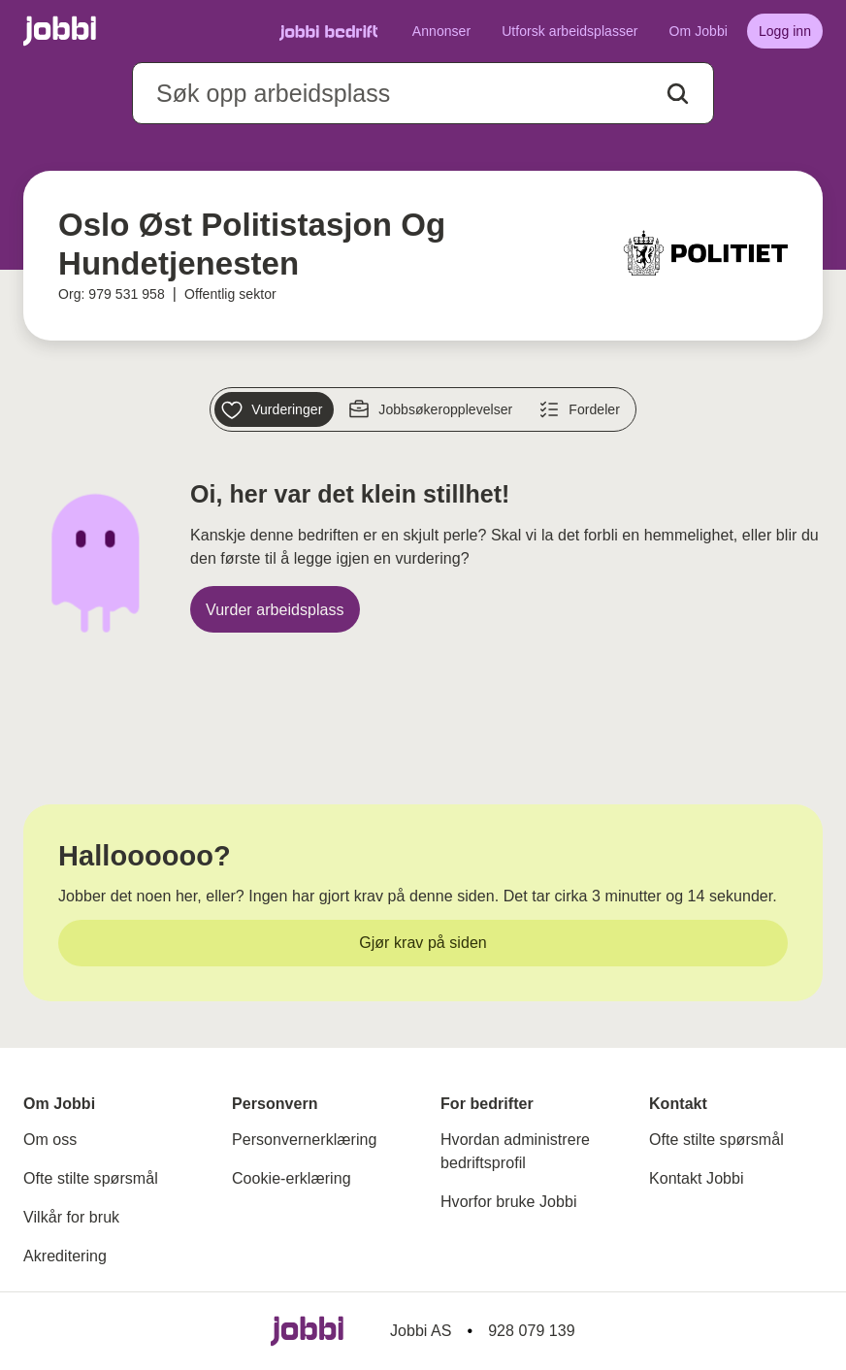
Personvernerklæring (304, 1139)
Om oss (50, 1139)
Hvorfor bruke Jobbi (508, 1201)
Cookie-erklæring (291, 1178)
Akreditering (65, 1256)
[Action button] (678, 94)
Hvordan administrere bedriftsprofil (515, 1151)
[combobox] (423, 93)
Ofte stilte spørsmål (90, 1178)
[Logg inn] (785, 31)
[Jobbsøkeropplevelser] (433, 409)
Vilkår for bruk (71, 1217)
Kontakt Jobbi (696, 1178)
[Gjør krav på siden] (423, 943)
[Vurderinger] (274, 409)
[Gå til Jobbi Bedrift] (328, 31)
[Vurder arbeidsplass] (275, 609)
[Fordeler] (582, 409)
